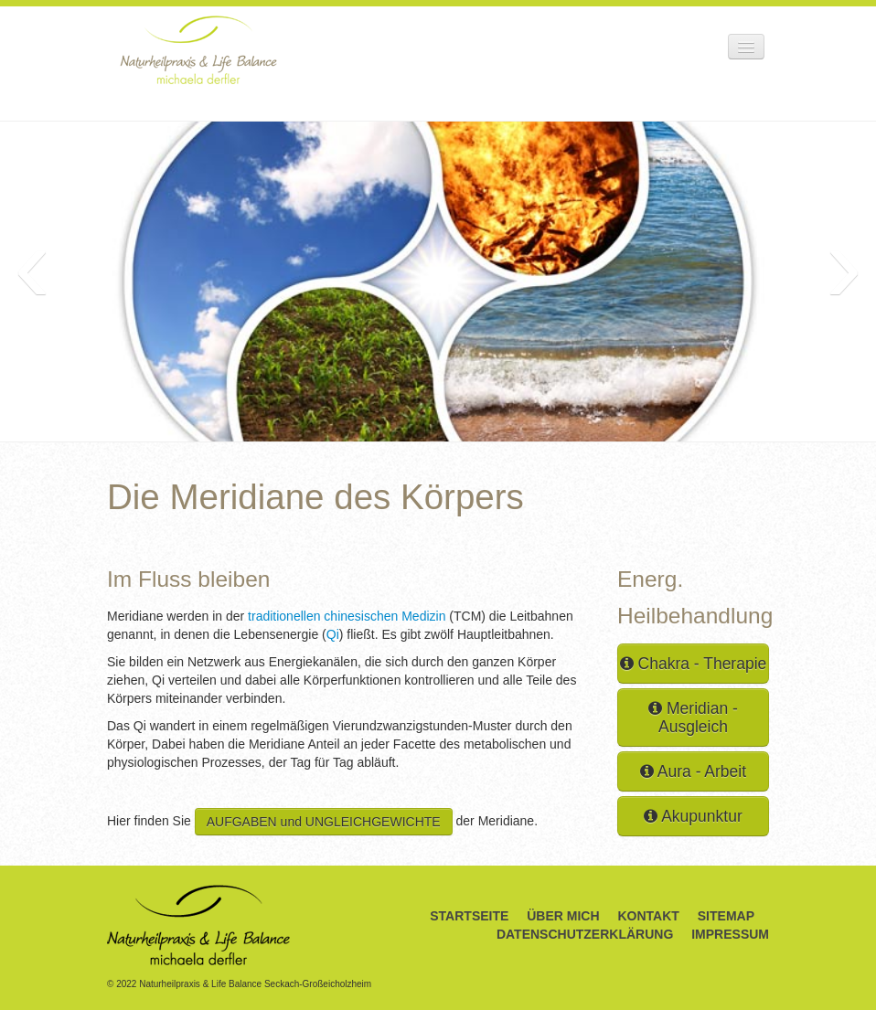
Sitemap (726, 916)
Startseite (469, 916)
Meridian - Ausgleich (693, 717)
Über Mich (563, 916)
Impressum (730, 934)
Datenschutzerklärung (585, 934)
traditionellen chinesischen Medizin (344, 616)
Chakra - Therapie (693, 663)
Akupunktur (693, 816)
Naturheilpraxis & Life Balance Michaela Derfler (198, 50)
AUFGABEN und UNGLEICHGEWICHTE (324, 821)
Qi (332, 634)
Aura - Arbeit (693, 771)
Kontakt (647, 916)
